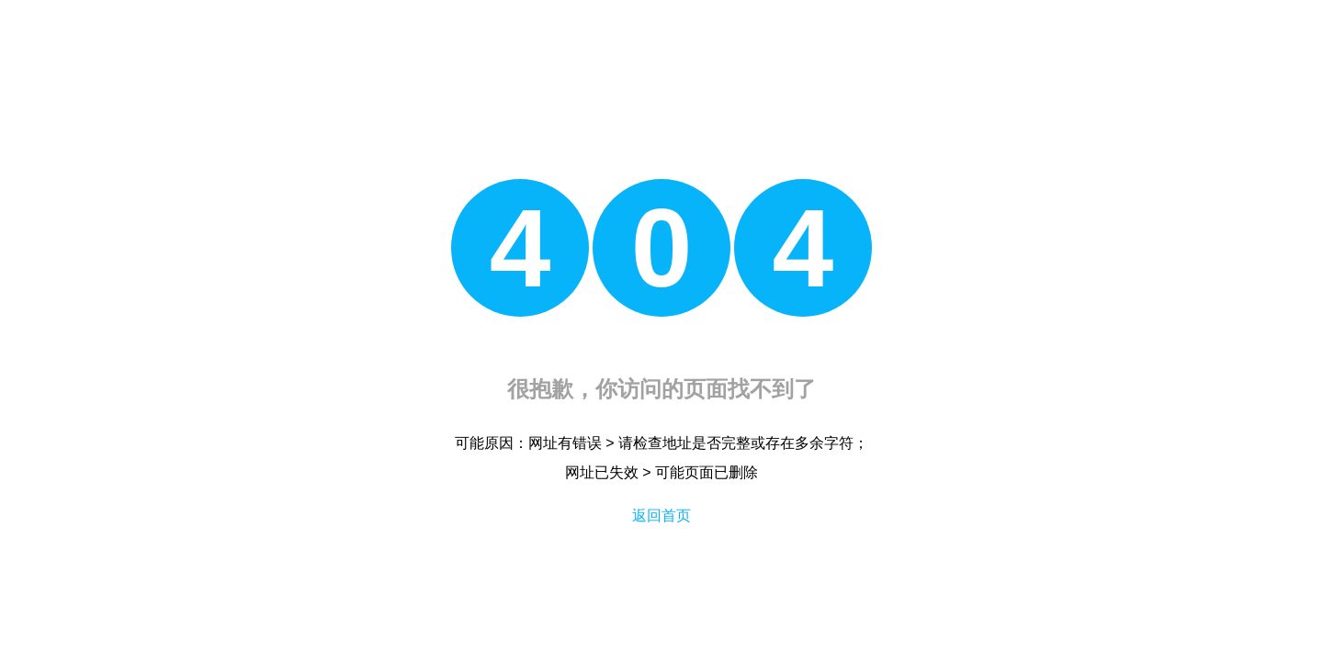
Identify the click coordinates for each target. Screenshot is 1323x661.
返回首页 (661, 515)
